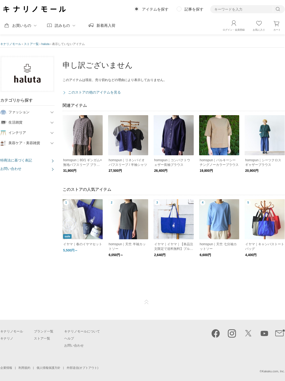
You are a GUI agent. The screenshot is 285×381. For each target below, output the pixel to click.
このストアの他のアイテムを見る (94, 92)
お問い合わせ (10, 169)
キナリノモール (10, 44)
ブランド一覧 (43, 331)
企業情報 (6, 367)
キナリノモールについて (82, 331)
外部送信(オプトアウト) (82, 367)
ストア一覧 (31, 44)
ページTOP (146, 302)
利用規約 (24, 367)
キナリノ (6, 338)
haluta (45, 44)
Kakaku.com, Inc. (273, 371)
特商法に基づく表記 (16, 160)
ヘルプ (69, 338)
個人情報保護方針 (48, 367)
